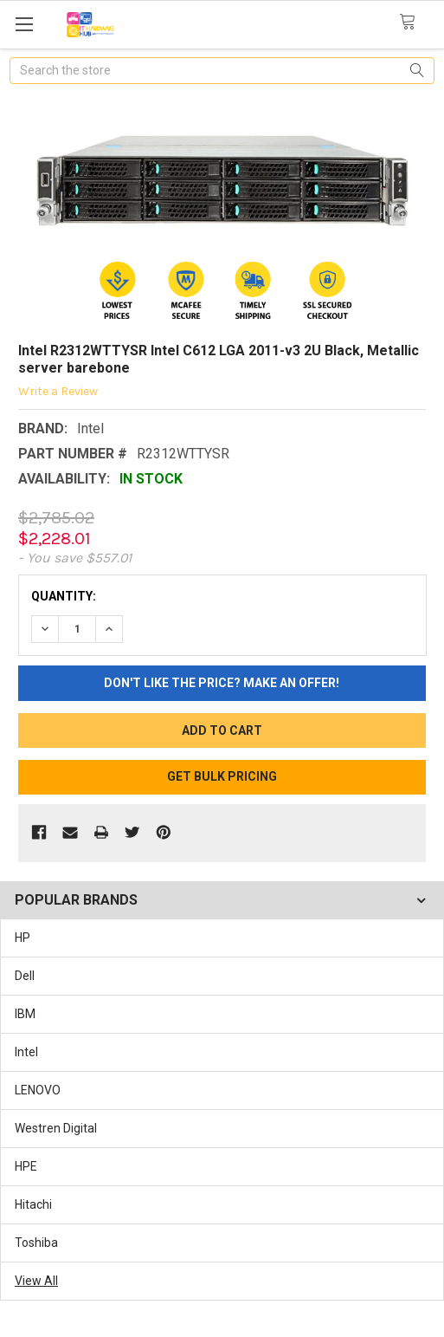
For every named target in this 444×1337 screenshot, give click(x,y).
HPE (26, 1166)
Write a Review (58, 391)
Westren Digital (56, 1128)
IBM (25, 1014)
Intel (26, 1052)
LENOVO (38, 1090)
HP (22, 937)
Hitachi (33, 1204)
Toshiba (36, 1242)
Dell (25, 976)
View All (36, 1281)
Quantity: (63, 596)
